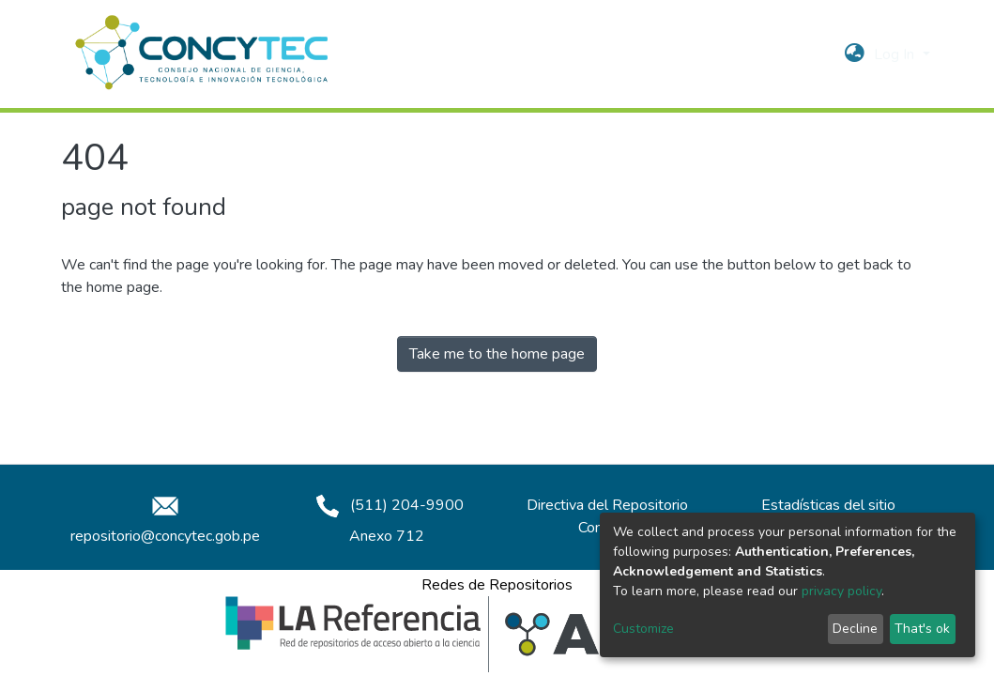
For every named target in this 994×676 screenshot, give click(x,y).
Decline (855, 629)
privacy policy (841, 591)
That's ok (922, 629)
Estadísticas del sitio (828, 505)
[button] (854, 54)
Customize (643, 629)
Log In (896, 54)
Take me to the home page (497, 354)
